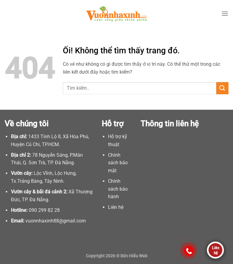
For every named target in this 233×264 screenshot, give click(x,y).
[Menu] (224, 13)
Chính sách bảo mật (118, 162)
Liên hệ (115, 207)
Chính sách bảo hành (118, 188)
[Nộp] (222, 88)
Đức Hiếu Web (133, 256)
